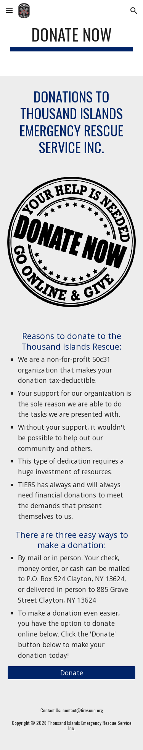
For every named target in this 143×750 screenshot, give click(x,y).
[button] (9, 10)
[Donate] (72, 673)
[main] (71, 37)
